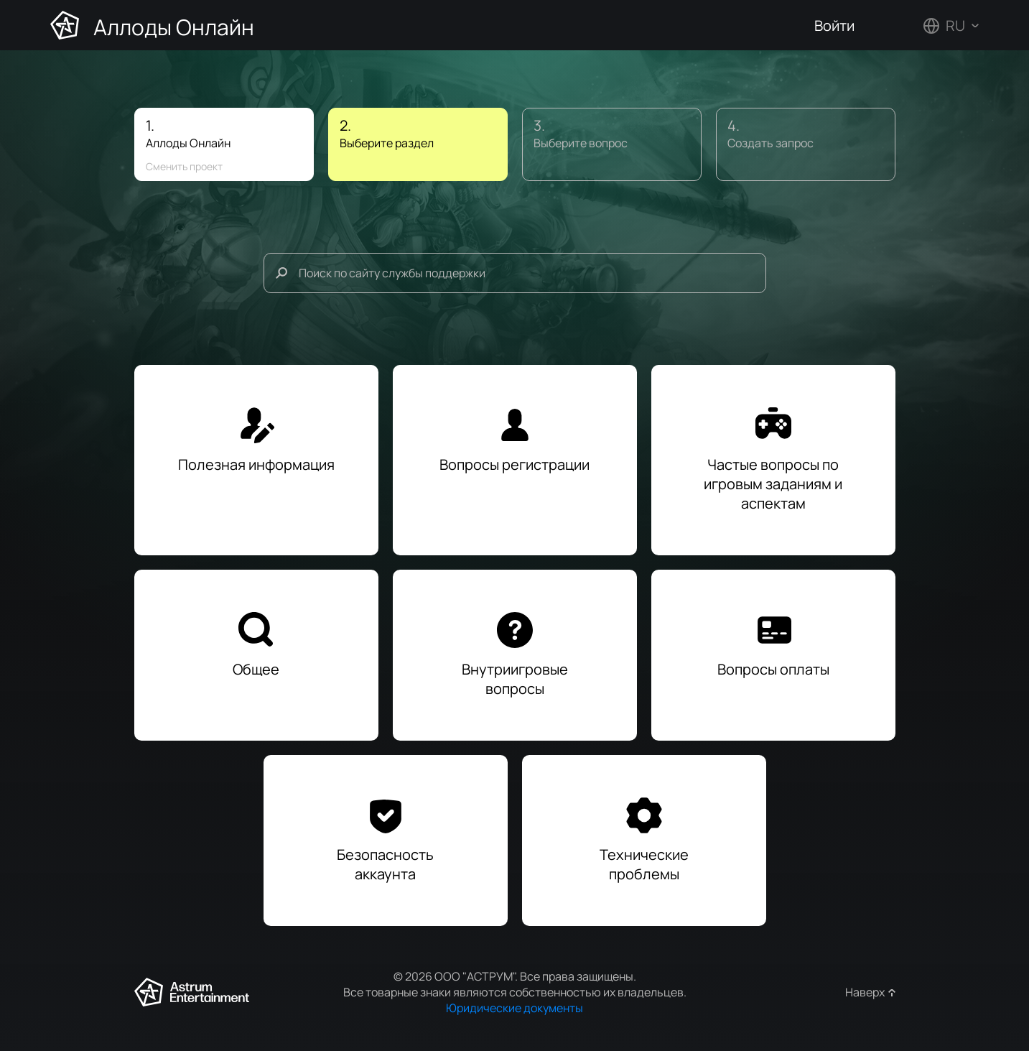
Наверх (865, 992)
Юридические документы (514, 1008)
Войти (834, 25)
